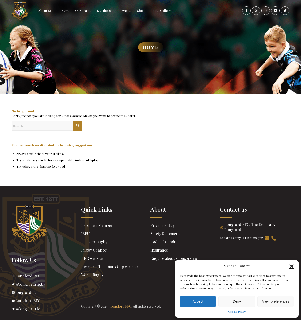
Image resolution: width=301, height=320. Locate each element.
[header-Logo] (20, 10)
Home (150, 47)
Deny (237, 301)
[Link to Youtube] (275, 10)
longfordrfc (46, 292)
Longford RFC (46, 276)
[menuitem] (47, 10)
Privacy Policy (162, 225)
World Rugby (92, 274)
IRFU (85, 233)
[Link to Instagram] (265, 10)
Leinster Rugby (94, 241)
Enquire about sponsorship (173, 258)
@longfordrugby (46, 284)
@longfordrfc (46, 309)
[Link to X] (256, 10)
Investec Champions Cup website (109, 266)
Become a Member (97, 225)
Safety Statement (165, 233)
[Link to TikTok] (285, 10)
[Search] (47, 126)
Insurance (159, 250)
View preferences (275, 301)
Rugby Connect (94, 250)
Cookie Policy (237, 311)
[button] (291, 266)
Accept (198, 301)
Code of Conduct (165, 241)
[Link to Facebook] (246, 10)
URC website (92, 258)
